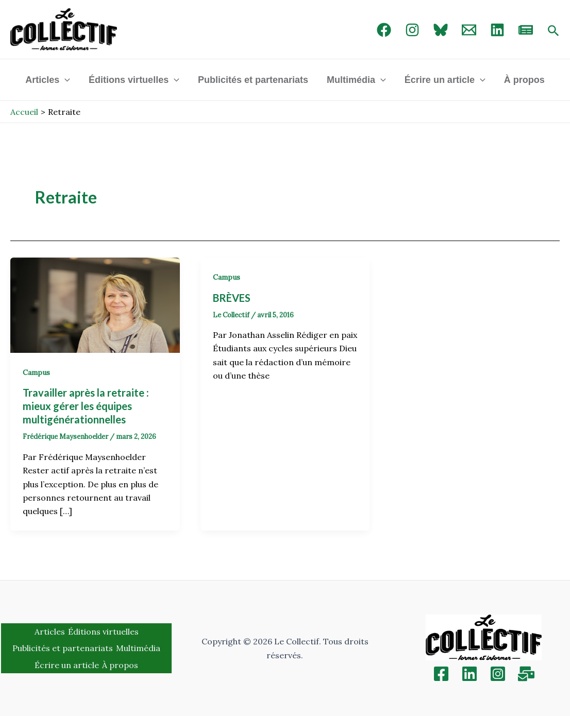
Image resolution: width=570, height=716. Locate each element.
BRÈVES (231, 298)
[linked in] (497, 30)
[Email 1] (469, 30)
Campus (36, 372)
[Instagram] (412, 30)
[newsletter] (525, 30)
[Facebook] (384, 30)
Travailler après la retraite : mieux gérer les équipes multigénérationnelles (86, 405)
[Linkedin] (469, 674)
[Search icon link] (553, 31)
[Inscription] (526, 674)
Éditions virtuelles (134, 80)
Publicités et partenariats (253, 80)
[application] (64, 80)
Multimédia (356, 80)
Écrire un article (445, 80)
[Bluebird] (440, 30)
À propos (524, 80)
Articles (47, 80)
